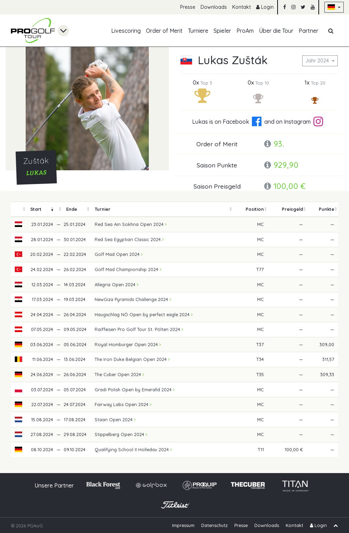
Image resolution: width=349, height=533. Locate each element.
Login (265, 7)
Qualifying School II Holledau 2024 (133, 449)
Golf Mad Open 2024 (119, 254)
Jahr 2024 (317, 60)
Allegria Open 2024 (117, 284)
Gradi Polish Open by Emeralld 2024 (135, 389)
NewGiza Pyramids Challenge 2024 (133, 299)
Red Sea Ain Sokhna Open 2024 (131, 224)
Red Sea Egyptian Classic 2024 (129, 239)
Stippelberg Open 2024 (121, 434)
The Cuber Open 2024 (119, 374)
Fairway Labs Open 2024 (123, 404)
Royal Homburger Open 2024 (128, 344)
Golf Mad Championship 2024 (128, 269)
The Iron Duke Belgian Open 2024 (132, 359)
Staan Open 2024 (115, 419)
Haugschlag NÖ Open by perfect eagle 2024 (144, 314)
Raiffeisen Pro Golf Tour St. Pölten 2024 (139, 329)
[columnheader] (18, 209)
